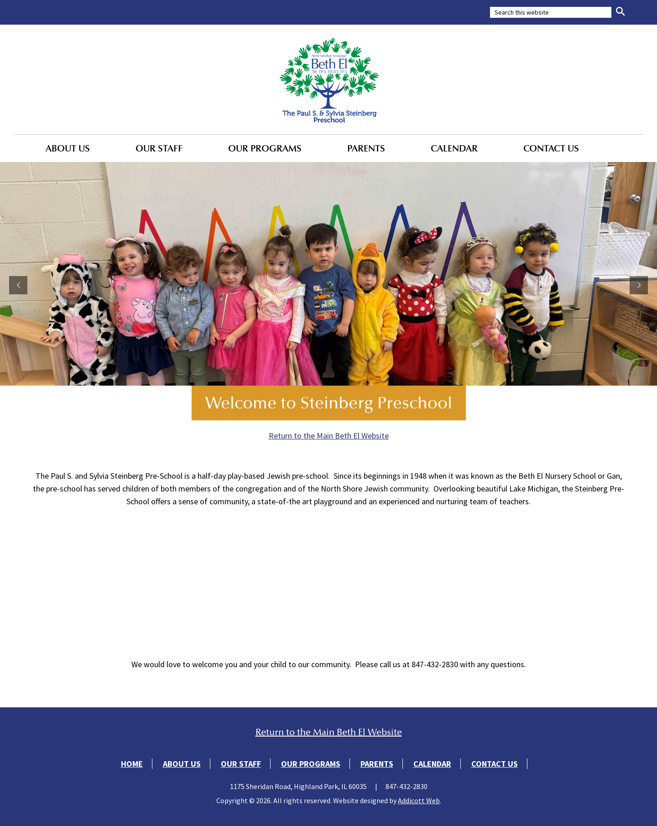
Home (132, 763)
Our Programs (265, 148)
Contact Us (551, 148)
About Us (68, 148)
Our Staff (159, 148)
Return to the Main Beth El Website (329, 435)
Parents (366, 148)
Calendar (454, 148)
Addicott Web (419, 800)
